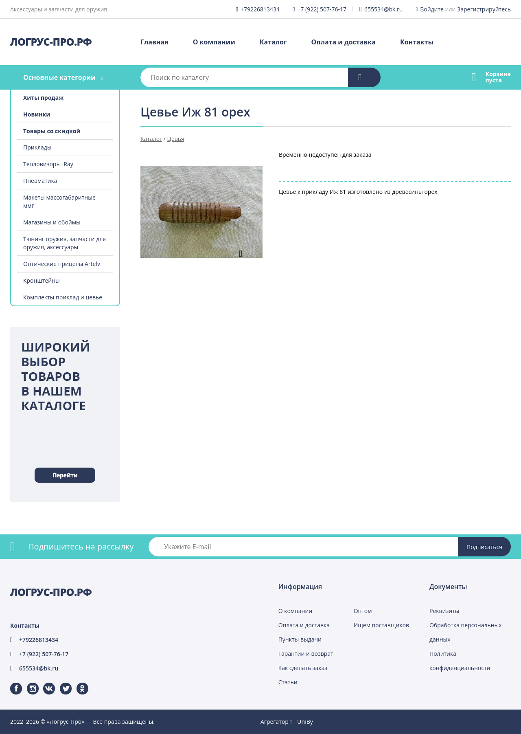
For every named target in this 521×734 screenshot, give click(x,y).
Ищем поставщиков (381, 625)
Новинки (36, 114)
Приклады (37, 147)
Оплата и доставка (343, 41)
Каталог (273, 41)
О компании (214, 41)
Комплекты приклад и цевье (62, 297)
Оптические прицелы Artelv (61, 264)
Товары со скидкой (52, 131)
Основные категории (59, 77)
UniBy (305, 721)
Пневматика (40, 181)
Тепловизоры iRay (48, 164)
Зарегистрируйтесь (484, 9)
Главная (154, 41)
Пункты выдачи (300, 639)
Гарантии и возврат (305, 653)
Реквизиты (444, 611)
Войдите (432, 9)
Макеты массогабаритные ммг (59, 201)
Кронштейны (41, 280)
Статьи (288, 682)
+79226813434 (260, 9)
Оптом (363, 611)
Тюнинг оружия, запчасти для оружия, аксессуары (64, 243)
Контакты (416, 41)
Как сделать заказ (302, 668)
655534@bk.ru (383, 9)
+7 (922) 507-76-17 (321, 9)
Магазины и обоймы (52, 222)
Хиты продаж (43, 97)
